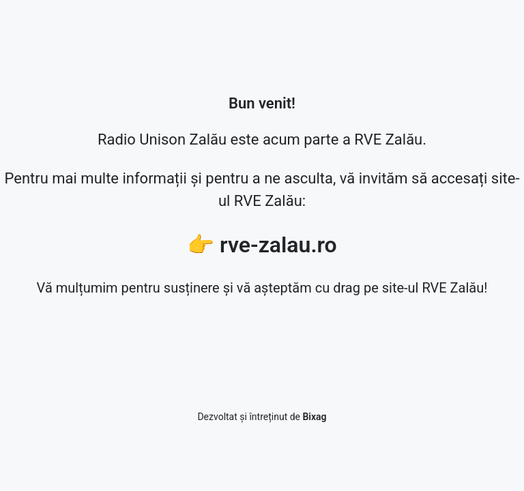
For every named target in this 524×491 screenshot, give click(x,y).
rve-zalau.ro (278, 245)
